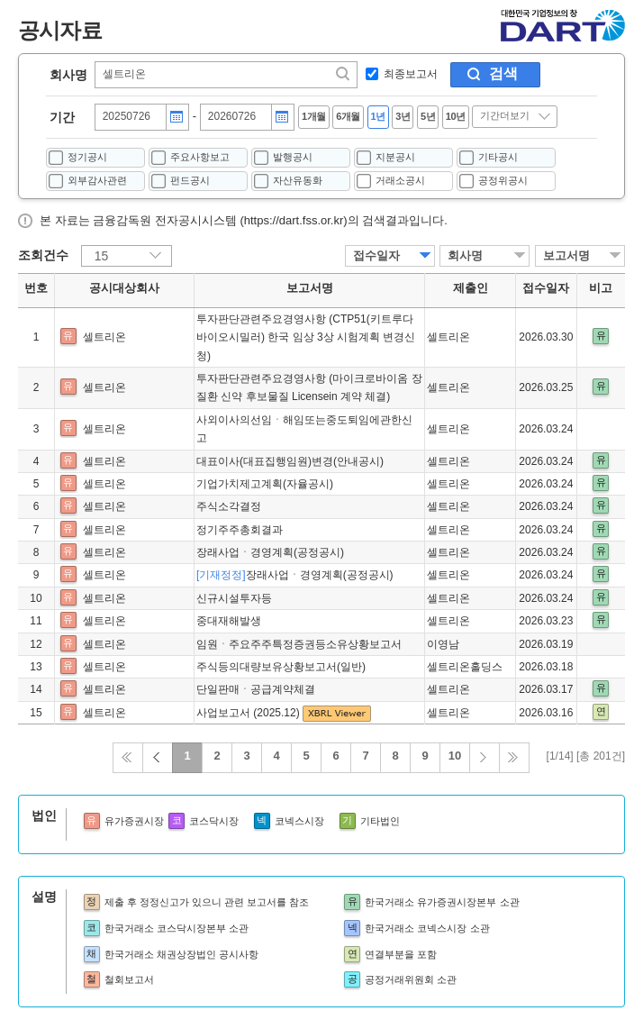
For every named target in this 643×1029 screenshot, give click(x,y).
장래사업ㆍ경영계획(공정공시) (270, 552)
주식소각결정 (228, 506)
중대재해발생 (228, 621)
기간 (62, 117)
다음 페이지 (484, 757)
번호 (36, 288)
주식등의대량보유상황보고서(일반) (281, 666)
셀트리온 (104, 337)
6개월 (348, 116)
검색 (503, 73)
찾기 (344, 74)
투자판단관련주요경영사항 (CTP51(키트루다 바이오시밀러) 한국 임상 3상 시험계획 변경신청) (305, 337)
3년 (402, 116)
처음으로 (128, 757)
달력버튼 (176, 117)
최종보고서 (411, 74)
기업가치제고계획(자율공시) (264, 484)
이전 (157, 757)
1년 (378, 116)
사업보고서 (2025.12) (249, 712)
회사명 (68, 75)
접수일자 (376, 255)
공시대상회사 (124, 288)
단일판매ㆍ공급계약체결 (255, 689)
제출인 (470, 288)
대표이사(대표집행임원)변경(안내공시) (290, 461)
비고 (600, 288)
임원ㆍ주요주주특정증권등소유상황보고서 (299, 644)
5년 (428, 116)
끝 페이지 (514, 757)
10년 (456, 116)
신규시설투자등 (234, 598)
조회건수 (43, 255)
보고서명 (566, 255)
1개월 (314, 116)
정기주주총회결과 (239, 530)
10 (454, 755)
